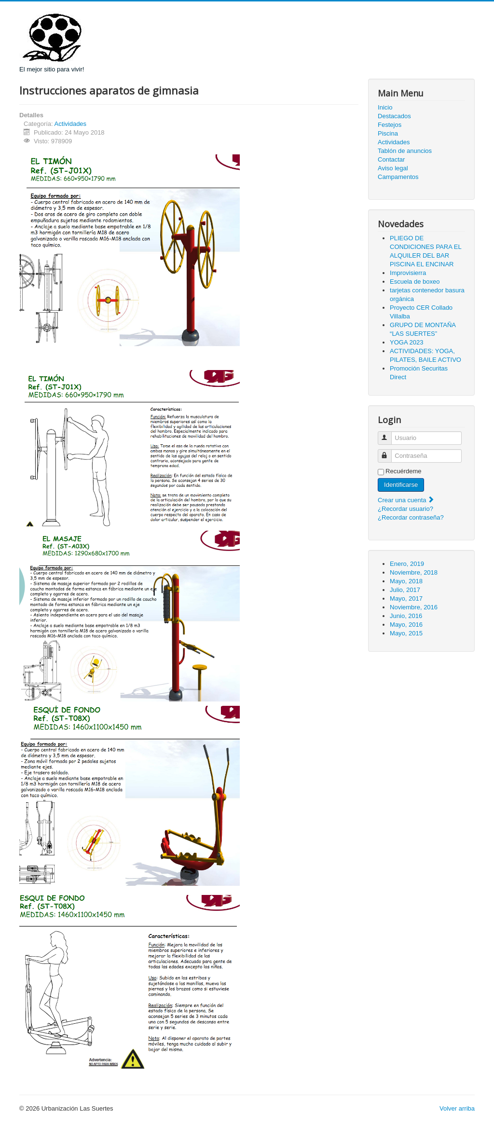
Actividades (70, 123)
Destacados (394, 116)
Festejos (389, 124)
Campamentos (398, 176)
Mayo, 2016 (406, 624)
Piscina (388, 133)
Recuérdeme (403, 471)
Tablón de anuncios (405, 150)
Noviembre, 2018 (414, 572)
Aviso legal (393, 168)
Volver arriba (457, 1108)
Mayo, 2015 (406, 633)
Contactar (391, 159)
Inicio (385, 107)
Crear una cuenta (406, 500)
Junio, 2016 (406, 615)
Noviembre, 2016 (414, 607)
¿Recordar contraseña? (411, 517)
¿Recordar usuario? (405, 508)
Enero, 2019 (407, 563)
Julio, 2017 (405, 589)
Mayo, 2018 (406, 581)
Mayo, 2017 (406, 598)
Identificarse (401, 484)
